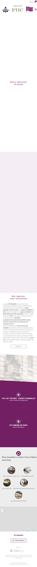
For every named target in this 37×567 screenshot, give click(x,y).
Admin (21, 556)
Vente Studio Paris (7, 488)
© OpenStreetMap (33, 530)
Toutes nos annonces (27, 556)
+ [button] (2, 509)
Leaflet (23, 530)
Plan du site (7, 556)
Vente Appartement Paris (27, 476)
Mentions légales (13, 556)
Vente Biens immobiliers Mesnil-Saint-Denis (24, 488)
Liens (19, 556)
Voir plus (18, 346)
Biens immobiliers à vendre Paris (11, 476)
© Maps (27, 530)
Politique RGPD (18, 558)
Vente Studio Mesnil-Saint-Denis (19, 501)
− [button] (2, 511)
